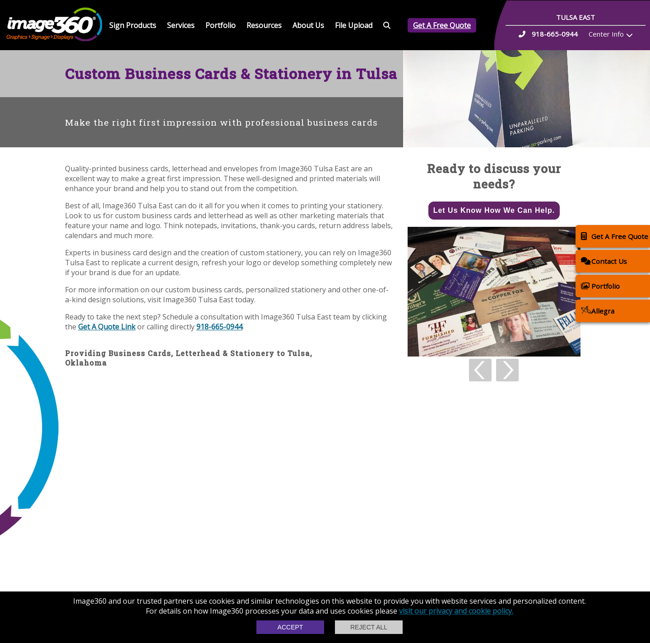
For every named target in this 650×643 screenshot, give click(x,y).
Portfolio (220, 25)
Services (181, 25)
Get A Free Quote (442, 25)
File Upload (353, 25)
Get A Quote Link (106, 327)
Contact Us (604, 261)
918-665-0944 (219, 327)
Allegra (597, 310)
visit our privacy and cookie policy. (456, 611)
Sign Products (132, 25)
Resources (264, 25)
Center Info (606, 33)
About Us (308, 25)
